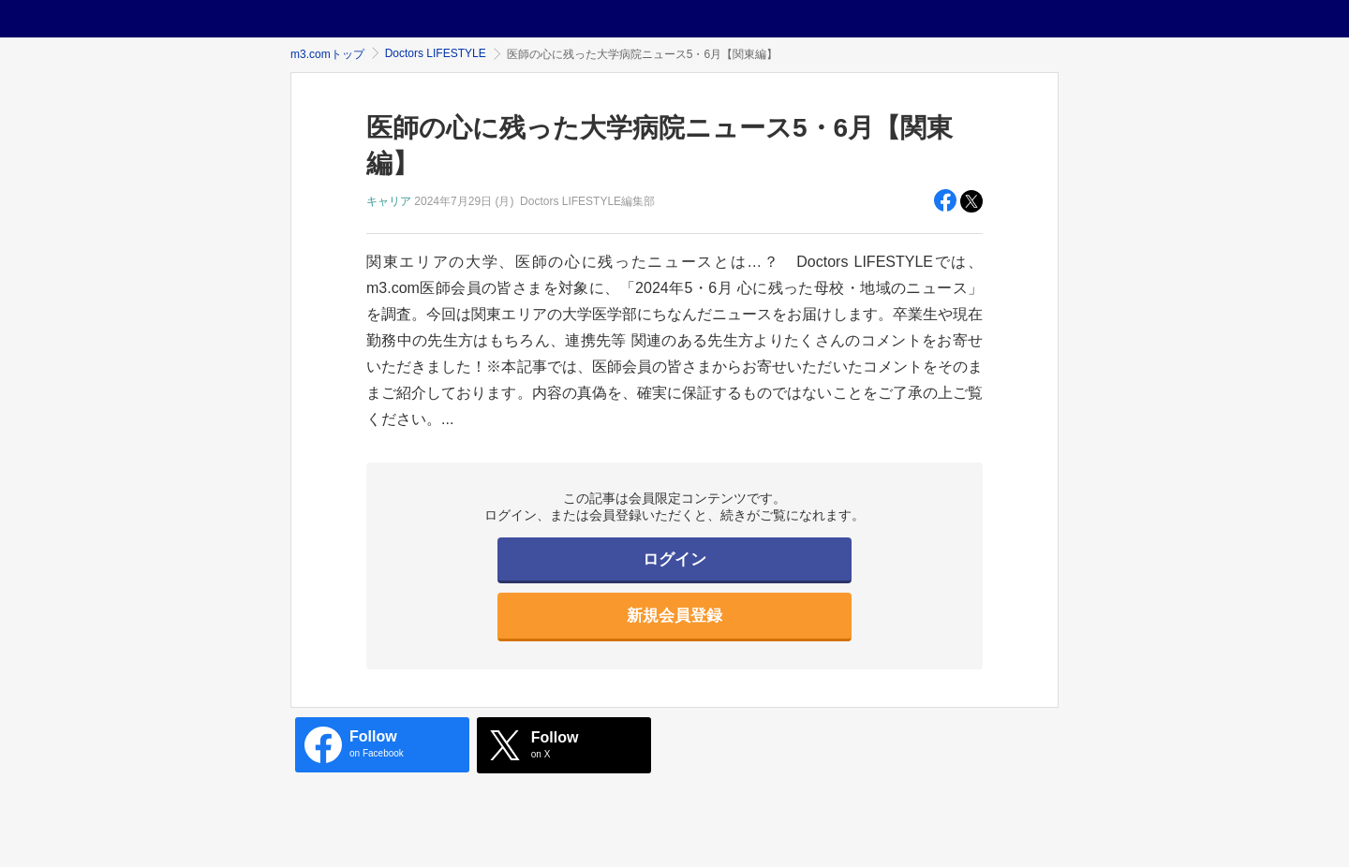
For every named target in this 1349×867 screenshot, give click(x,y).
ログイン (674, 559)
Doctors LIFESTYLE (435, 53)
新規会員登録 (674, 616)
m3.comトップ (327, 54)
